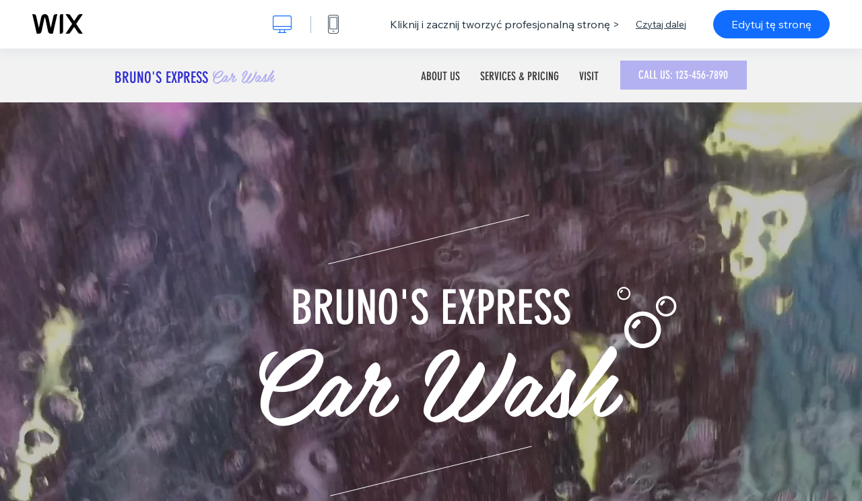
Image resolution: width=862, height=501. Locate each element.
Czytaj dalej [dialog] (661, 24)
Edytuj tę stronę (771, 24)
